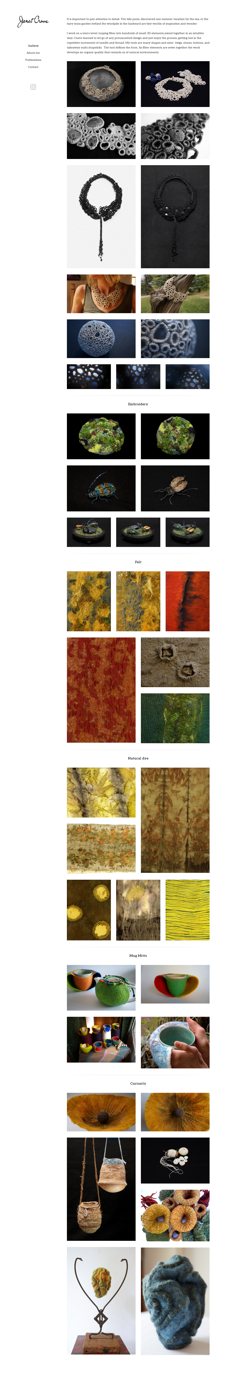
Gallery (33, 46)
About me (33, 53)
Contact (33, 67)
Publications (33, 60)
